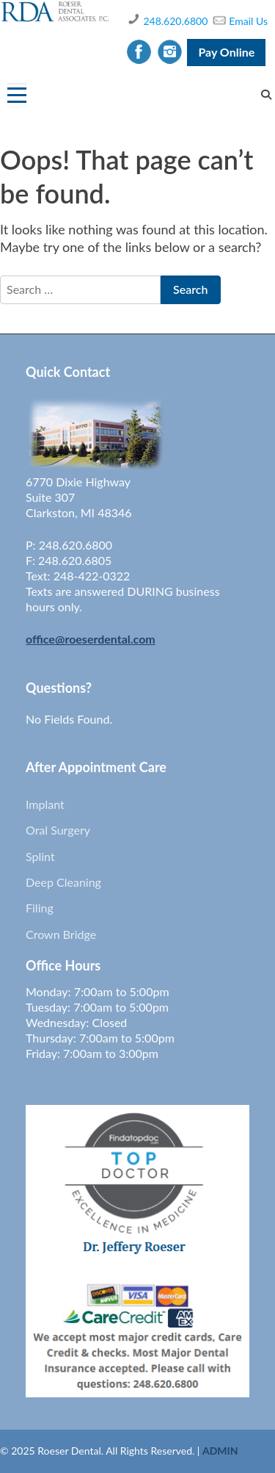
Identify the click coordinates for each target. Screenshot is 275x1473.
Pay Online (226, 52)
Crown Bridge (61, 934)
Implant (45, 804)
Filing (40, 908)
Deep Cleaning (63, 882)
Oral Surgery (58, 830)
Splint (40, 856)
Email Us (248, 21)
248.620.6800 (175, 21)
